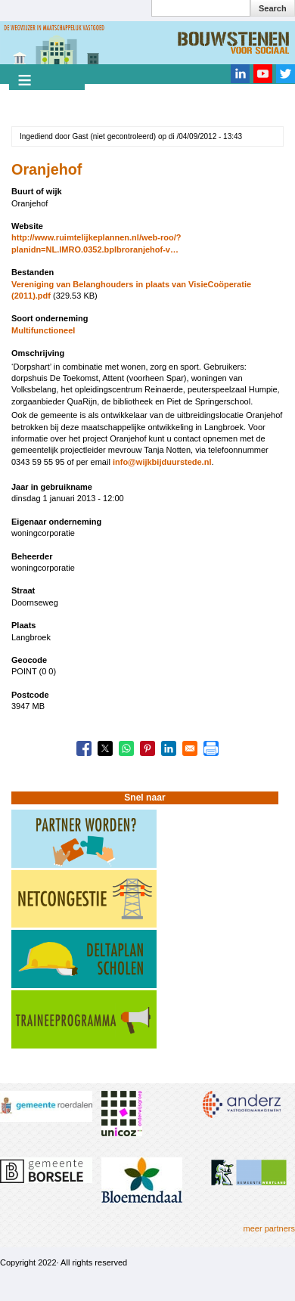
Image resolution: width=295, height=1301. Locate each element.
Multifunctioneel (43, 330)
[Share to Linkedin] (168, 748)
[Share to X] (105, 748)
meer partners (269, 1228)
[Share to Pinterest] (147, 748)
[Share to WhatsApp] (126, 748)
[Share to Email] (189, 748)
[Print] (211, 748)
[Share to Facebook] (84, 748)
